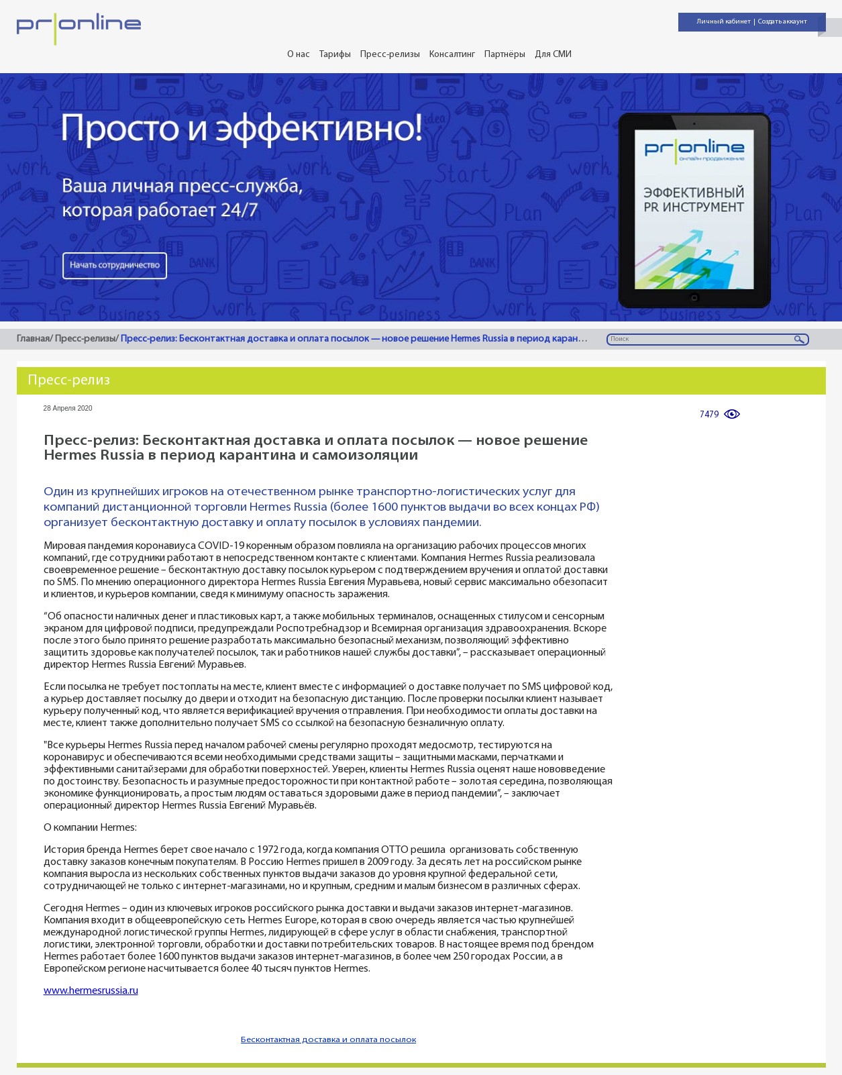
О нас (298, 55)
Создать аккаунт (782, 21)
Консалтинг (452, 55)
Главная (33, 339)
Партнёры (504, 55)
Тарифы (335, 55)
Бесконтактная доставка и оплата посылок (328, 1039)
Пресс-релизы (390, 55)
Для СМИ (553, 55)
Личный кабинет (724, 21)
